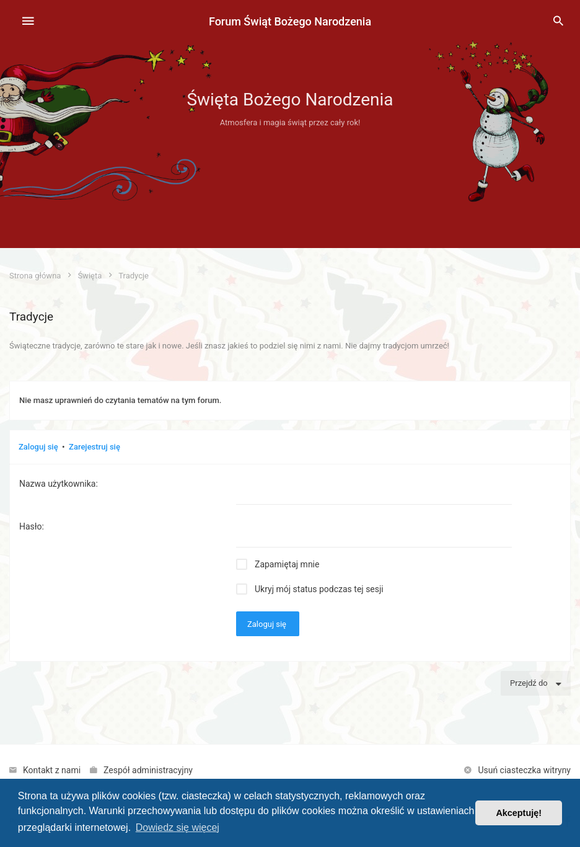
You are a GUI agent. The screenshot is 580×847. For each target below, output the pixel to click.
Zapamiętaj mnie (287, 564)
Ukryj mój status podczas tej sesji (319, 589)
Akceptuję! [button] (519, 813)
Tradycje (31, 316)
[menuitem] (558, 21)
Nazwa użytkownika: (58, 484)
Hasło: (31, 526)
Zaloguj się (38, 446)
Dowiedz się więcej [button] (177, 827)
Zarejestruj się (94, 446)
